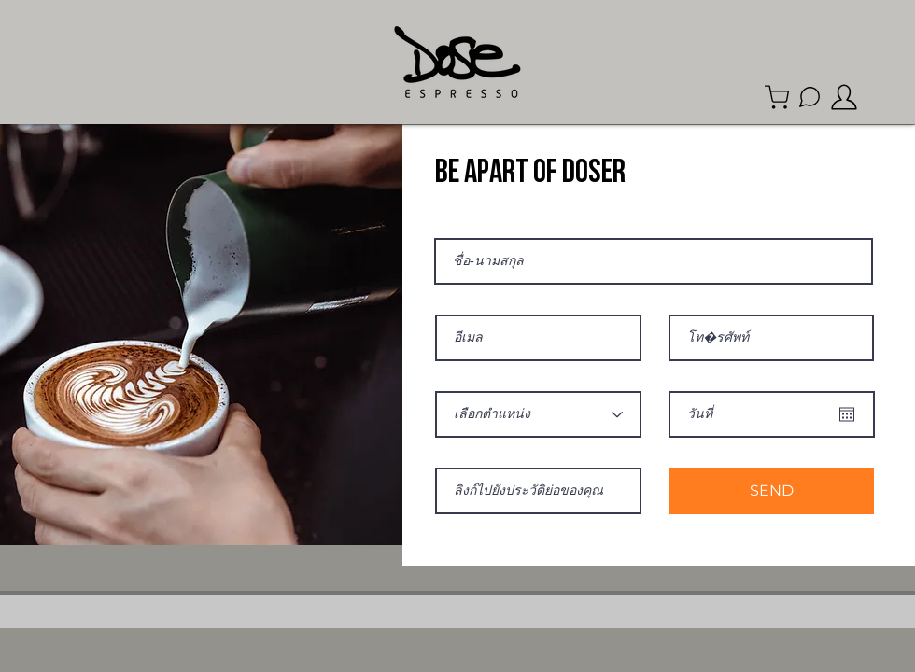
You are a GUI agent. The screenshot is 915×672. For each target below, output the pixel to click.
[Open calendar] (846, 414)
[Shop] (777, 97)
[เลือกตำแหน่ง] (538, 414)
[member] (844, 97)
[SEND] (771, 491)
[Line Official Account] (809, 97)
